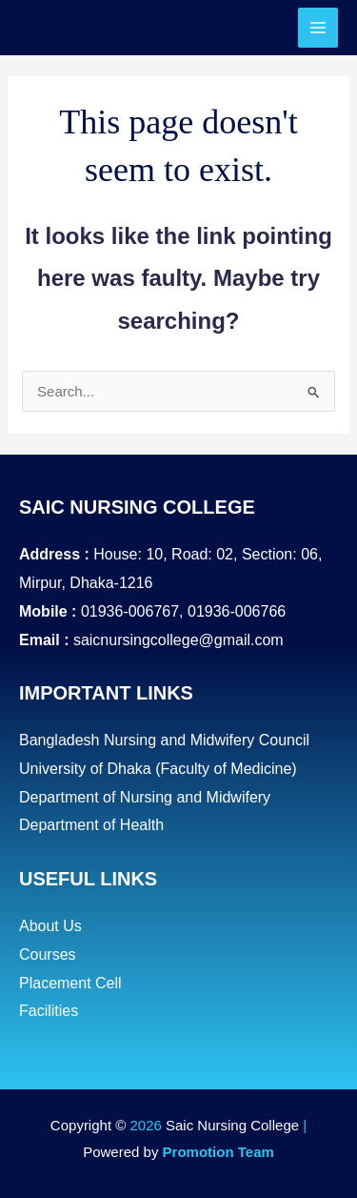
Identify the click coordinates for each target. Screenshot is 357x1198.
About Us (50, 926)
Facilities (48, 1011)
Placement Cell (70, 983)
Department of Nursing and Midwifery (144, 797)
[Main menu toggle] (318, 28)
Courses (47, 954)
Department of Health (91, 825)
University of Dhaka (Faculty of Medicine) (158, 769)
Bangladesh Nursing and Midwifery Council (164, 740)
